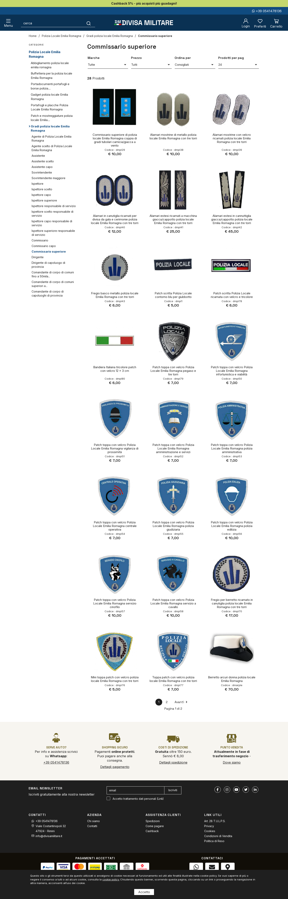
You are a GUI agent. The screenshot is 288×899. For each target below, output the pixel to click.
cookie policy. (110, 879)
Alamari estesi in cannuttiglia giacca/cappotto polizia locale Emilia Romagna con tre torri (231, 219)
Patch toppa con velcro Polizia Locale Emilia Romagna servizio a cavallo (173, 603)
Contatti (92, 826)
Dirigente (38, 257)
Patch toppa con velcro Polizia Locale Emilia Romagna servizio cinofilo (114, 603)
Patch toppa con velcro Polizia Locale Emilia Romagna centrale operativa (115, 525)
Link (160, 798)
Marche (94, 58)
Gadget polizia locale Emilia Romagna (49, 97)
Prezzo (136, 58)
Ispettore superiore (44, 200)
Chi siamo (93, 821)
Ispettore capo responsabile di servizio (52, 223)
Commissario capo (44, 246)
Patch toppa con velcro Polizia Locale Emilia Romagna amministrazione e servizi (173, 448)
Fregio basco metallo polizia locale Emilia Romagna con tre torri (114, 295)
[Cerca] (88, 23)
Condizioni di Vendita (218, 836)
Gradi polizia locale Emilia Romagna (109, 36)
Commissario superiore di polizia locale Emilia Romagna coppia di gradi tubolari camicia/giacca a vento (115, 140)
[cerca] (51, 23)
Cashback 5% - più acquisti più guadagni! (144, 3)
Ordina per (183, 58)
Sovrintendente (42, 172)
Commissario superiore (155, 36)
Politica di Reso (214, 841)
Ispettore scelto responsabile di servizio (52, 213)
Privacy (209, 826)
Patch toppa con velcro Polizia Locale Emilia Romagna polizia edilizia (232, 525)
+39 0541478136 (267, 11)
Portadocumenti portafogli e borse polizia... (50, 86)
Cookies (209, 831)
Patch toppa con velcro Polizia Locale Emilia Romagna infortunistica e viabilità (232, 370)
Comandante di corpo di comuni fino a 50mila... (53, 274)
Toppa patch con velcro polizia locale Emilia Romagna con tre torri (173, 679)
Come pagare (155, 826)
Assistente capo (42, 167)
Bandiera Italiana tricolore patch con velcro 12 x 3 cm (114, 369)
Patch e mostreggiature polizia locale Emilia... (52, 118)
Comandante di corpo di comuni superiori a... (53, 284)
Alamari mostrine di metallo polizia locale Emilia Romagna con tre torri (173, 136)
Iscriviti (172, 790)
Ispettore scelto (42, 189)
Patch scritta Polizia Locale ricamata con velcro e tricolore (232, 295)
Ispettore (37, 183)
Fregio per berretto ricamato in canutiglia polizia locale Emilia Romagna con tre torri (232, 603)
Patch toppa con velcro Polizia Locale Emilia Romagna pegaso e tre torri (173, 370)
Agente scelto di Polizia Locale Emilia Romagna (52, 148)
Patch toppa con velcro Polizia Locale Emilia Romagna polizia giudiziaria (173, 525)
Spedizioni (153, 821)
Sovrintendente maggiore (48, 178)
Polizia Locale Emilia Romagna (61, 36)
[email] (135, 790)
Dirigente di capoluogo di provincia (48, 264)
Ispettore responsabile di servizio (54, 206)
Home (33, 36)
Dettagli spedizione (173, 762)
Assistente (38, 155)
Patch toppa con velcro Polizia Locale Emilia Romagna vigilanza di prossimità (114, 448)
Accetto (144, 892)
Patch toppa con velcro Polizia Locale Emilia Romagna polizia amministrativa (232, 448)
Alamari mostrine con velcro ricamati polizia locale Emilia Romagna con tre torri (232, 138)
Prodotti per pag (231, 58)
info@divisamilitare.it (49, 836)
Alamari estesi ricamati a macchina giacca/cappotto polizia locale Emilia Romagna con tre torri (173, 219)
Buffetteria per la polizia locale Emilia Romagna (51, 75)
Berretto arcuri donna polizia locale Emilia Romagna (231, 679)
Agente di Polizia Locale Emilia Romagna (51, 138)
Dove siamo (232, 762)
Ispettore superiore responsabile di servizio (53, 232)
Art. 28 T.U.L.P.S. (214, 821)
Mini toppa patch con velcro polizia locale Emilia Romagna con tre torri (115, 679)
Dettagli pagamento (114, 767)
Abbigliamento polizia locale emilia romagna (50, 65)
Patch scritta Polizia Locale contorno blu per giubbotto (173, 295)
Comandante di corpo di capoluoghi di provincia (48, 293)
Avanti (181, 702)
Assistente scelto (43, 161)
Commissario (40, 240)
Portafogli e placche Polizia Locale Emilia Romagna (49, 107)
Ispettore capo (41, 194)
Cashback (152, 831)
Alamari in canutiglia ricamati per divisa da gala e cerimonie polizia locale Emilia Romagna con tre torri (114, 219)
